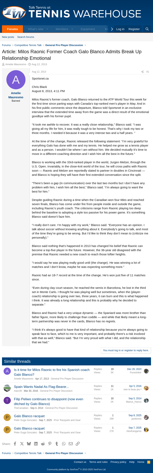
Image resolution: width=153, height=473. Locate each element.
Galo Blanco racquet (29, 416)
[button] (47, 29)
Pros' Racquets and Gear (67, 420)
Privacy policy (118, 461)
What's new (35, 29)
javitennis (136, 418)
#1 (147, 71)
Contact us (80, 461)
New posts (8, 36)
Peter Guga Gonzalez (25, 420)
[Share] (142, 72)
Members (62, 29)
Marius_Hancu (133, 401)
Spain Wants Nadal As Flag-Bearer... (41, 387)
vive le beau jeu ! (132, 389)
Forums (12, 29)
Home (140, 461)
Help (132, 461)
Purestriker (135, 372)
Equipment (88, 29)
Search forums (25, 36)
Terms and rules (98, 461)
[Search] (147, 29)
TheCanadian (21, 408)
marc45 (18, 390)
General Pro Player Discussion (67, 378)
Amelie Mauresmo (15, 64)
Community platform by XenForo (76, 469)
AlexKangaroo (134, 431)
